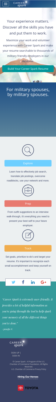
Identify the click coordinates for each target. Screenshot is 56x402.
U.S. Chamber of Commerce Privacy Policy (28, 369)
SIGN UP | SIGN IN (16, 354)
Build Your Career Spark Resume (28, 68)
